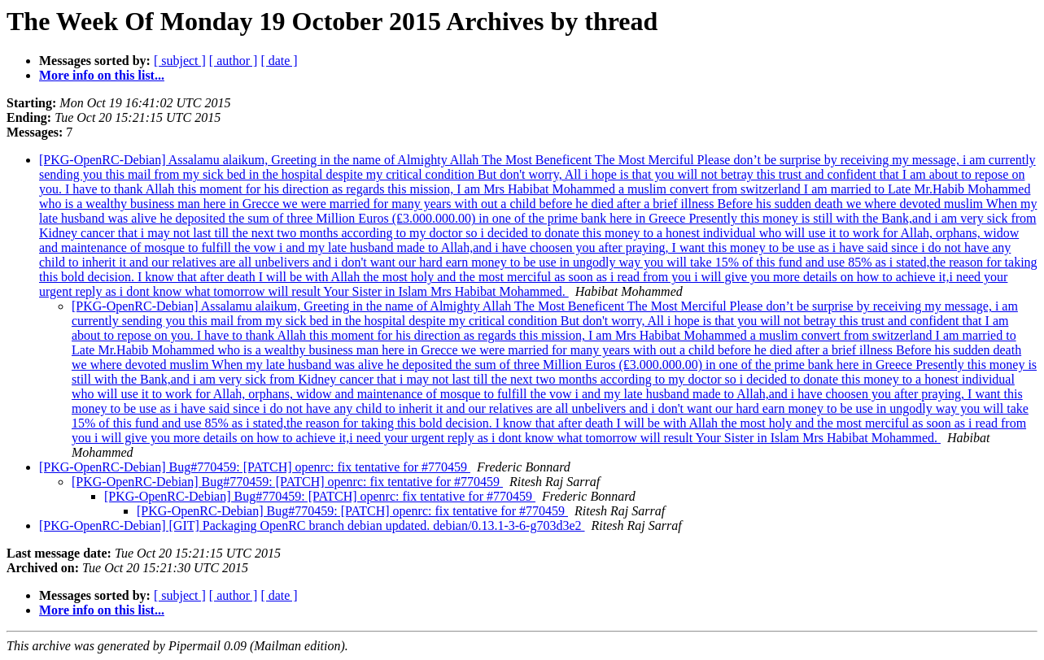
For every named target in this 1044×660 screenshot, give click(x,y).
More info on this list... (101, 75)
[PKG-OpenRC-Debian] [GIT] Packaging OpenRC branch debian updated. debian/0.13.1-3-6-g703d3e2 (312, 525)
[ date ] (278, 60)
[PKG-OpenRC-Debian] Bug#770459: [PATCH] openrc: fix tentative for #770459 (254, 467)
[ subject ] (180, 60)
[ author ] (233, 60)
